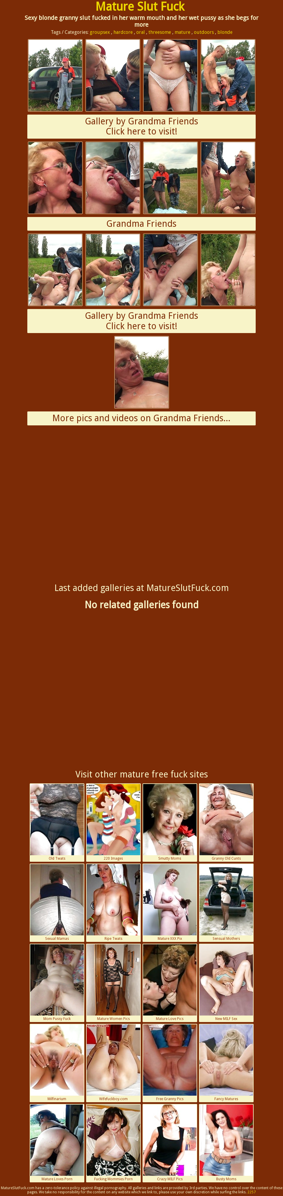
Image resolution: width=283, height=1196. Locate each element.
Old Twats (57, 822)
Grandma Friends (141, 223)
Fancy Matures (226, 1062)
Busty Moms (226, 1143)
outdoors (204, 32)
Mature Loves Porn (57, 1143)
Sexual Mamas (57, 902)
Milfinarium (57, 1062)
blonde (225, 32)
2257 (251, 1192)
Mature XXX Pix (170, 902)
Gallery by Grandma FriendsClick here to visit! (141, 126)
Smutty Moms (170, 822)
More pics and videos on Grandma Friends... (141, 418)
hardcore (123, 32)
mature (182, 32)
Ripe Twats (113, 902)
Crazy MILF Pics (170, 1143)
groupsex (100, 32)
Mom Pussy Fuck (57, 982)
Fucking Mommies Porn (113, 1143)
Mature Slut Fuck (139, 6)
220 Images (113, 822)
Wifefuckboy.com (113, 1062)
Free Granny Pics (170, 1062)
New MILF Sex (226, 982)
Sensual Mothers (226, 902)
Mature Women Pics (113, 982)
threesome (159, 32)
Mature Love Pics (170, 982)
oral (140, 32)
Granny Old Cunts (226, 822)
